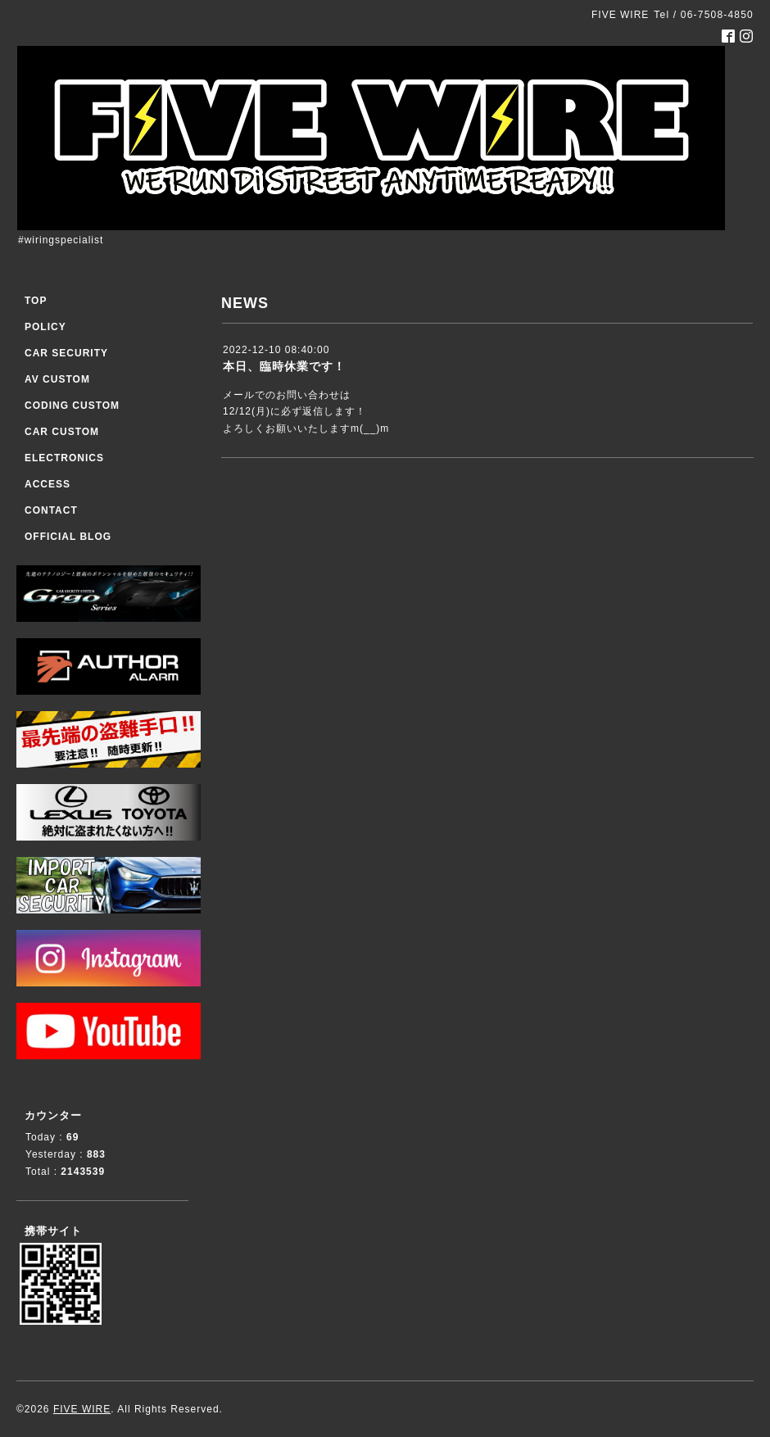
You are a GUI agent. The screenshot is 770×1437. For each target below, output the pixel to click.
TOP (36, 300)
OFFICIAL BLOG (68, 536)
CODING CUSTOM (72, 405)
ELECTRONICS (64, 458)
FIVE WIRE (82, 1409)
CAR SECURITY (66, 353)
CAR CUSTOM (62, 431)
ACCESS (47, 484)
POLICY (45, 327)
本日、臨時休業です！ (284, 366)
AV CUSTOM (57, 379)
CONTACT (51, 510)
